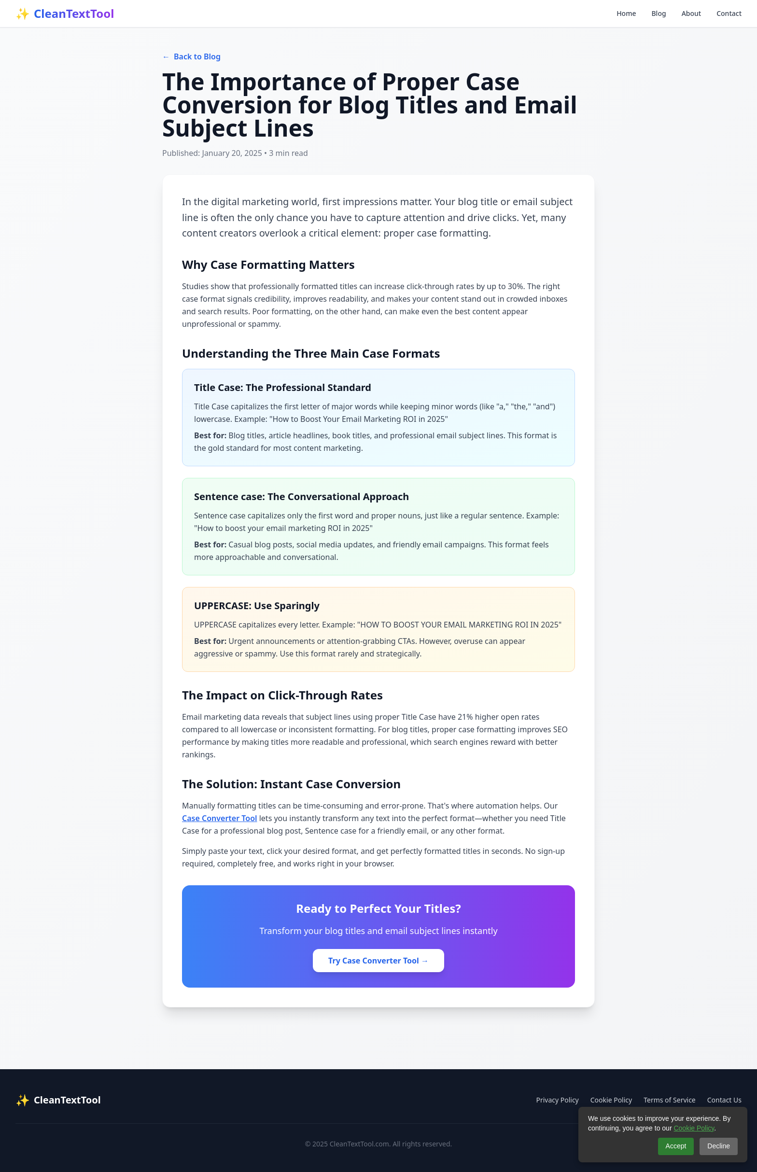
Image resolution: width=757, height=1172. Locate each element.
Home (626, 13)
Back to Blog (191, 56)
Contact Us (724, 1099)
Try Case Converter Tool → (378, 960)
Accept (676, 1146)
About (691, 13)
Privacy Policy (557, 1099)
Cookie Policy (611, 1099)
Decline (718, 1146)
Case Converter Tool (219, 818)
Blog (658, 13)
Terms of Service (670, 1099)
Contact (729, 13)
